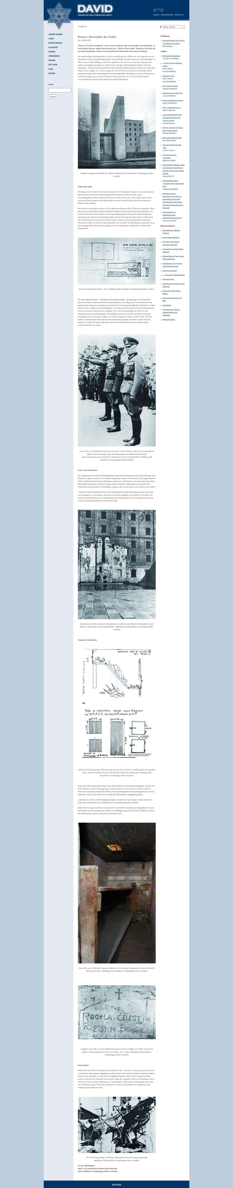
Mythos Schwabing (169, 319)
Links (50, 69)
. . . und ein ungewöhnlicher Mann (174, 275)
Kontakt (51, 73)
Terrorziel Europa (168, 279)
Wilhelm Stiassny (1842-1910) (172, 93)
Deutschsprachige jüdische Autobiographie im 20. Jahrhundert (171, 312)
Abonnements (54, 56)
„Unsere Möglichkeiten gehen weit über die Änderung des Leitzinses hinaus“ (172, 117)
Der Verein (52, 64)
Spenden (51, 60)
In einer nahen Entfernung (171, 237)
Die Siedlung (167, 305)
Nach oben (116, 1184)
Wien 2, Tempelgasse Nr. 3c (172, 107)
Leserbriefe (53, 47)
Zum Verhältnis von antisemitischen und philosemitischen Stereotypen (172, 215)
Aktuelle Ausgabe (55, 34)
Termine (51, 51)
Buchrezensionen (55, 43)
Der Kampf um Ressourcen (171, 56)
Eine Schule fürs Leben (170, 86)
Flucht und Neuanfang (170, 270)
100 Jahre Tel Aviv (169, 76)
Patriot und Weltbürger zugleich (173, 100)
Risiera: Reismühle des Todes (172, 138)
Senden (53, 97)
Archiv (51, 38)
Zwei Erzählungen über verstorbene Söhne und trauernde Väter (173, 183)
